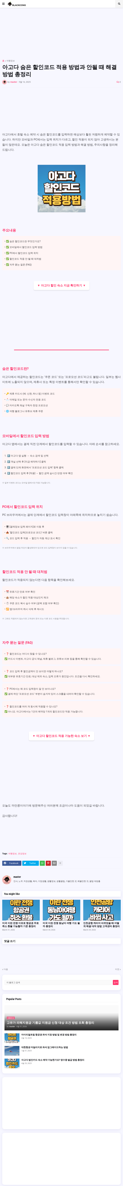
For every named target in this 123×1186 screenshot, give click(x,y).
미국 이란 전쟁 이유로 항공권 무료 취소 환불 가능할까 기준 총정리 (20, 925)
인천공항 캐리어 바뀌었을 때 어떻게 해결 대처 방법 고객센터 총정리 (101, 925)
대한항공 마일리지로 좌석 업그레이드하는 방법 (44, 1047)
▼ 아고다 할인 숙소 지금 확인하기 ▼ (61, 285)
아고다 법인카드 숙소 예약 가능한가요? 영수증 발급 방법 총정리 (52, 1060)
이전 (117, 969)
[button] (3, 3)
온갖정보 (22, 854)
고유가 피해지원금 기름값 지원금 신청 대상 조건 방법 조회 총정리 (50, 1022)
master (17, 876)
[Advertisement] (61, 32)
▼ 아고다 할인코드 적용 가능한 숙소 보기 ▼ (61, 736)
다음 (6, 969)
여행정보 (10, 61)
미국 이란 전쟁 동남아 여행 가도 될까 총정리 (61, 925)
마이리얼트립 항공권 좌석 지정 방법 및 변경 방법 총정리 (49, 1034)
